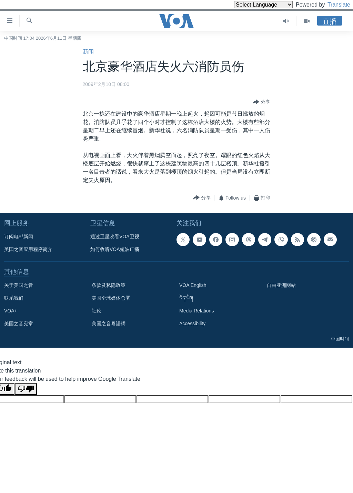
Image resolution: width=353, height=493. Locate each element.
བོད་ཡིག (186, 298)
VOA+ (10, 310)
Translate (332, 5)
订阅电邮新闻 (18, 236)
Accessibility (192, 323)
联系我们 (13, 298)
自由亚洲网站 (281, 285)
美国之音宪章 (18, 323)
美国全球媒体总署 (111, 298)
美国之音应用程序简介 (28, 249)
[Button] (261, 102)
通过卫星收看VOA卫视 (114, 236)
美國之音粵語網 (108, 323)
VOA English (192, 285)
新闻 (88, 52)
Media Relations (196, 310)
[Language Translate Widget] (251, 4)
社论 (96, 310)
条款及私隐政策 (108, 285)
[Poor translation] (26, 389)
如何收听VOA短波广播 (114, 249)
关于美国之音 (18, 285)
